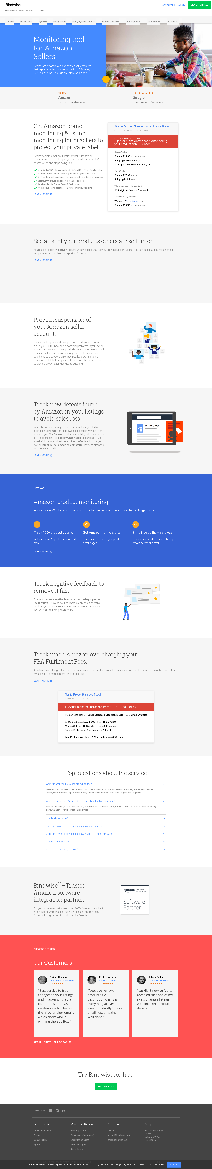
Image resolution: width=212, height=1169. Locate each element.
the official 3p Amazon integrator (65, 510)
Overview (10, 19)
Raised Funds (77, 1149)
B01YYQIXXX (119, 131)
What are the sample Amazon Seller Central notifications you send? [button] (105, 801)
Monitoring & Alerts (42, 1130)
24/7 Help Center (78, 1130)
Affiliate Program (79, 1144)
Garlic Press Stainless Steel (83, 694)
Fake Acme (134, 141)
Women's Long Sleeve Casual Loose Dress (141, 126)
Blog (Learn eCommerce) (82, 1135)
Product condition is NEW (137, 131)
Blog (43, 11)
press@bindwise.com (118, 1140)
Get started (106, 1086)
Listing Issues (60, 19)
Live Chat (112, 1130)
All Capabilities (154, 19)
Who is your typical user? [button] (105, 841)
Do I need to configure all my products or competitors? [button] (105, 826)
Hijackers (44, 19)
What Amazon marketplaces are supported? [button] (105, 784)
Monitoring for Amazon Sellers (20, 11)
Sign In (37, 1144)
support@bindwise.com (119, 1135)
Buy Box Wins (27, 19)
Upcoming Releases (80, 1140)
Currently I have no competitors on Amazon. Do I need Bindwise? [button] (105, 833)
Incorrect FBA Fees (111, 19)
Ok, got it (174, 1164)
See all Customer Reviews (52, 1042)
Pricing (37, 1135)
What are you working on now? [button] (105, 849)
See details (158, 1164)
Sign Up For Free (199, 5)
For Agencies (173, 19)
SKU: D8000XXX (84, 699)
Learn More (43, 194)
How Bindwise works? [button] (105, 818)
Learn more (43, 260)
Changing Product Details (84, 19)
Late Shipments (133, 19)
